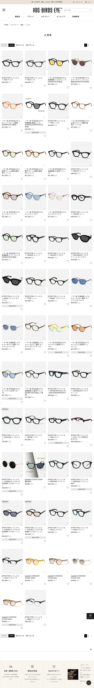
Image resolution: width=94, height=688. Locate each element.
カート (88, 2)
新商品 (17, 16)
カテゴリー (45, 16)
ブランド (30, 16)
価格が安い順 (19, 45)
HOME (6, 25)
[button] (91, 45)
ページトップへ (91, 649)
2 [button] (88, 45)
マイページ (77, 2)
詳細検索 (75, 16)
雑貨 (22, 25)
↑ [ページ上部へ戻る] (88, 683)
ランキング (61, 16)
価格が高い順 (30, 45)
